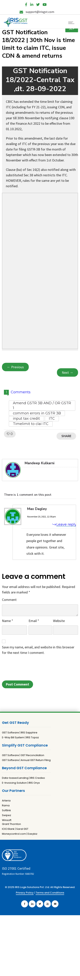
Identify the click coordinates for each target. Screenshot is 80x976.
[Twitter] (38, 4)
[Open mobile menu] (72, 23)
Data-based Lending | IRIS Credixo (23, 778)
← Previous (15, 367)
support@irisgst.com (37, 12)
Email (34, 620)
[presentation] (31, 669)
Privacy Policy (25, 892)
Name (7, 620)
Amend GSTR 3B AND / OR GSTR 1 (42, 405)
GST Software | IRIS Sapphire (19, 732)
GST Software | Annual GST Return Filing (26, 760)
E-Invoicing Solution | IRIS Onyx (21, 783)
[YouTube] (45, 4)
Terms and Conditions (50, 892)
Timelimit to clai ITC (31, 424)
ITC (52, 418)
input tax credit (26, 418)
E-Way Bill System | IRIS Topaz (20, 737)
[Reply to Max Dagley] (62, 524)
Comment (9, 599)
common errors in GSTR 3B (37, 413)
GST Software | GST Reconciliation (23, 755)
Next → (67, 372)
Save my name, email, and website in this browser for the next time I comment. (38, 650)
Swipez (6, 815)
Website (59, 620)
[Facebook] (26, 4)
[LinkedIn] (31, 4)
